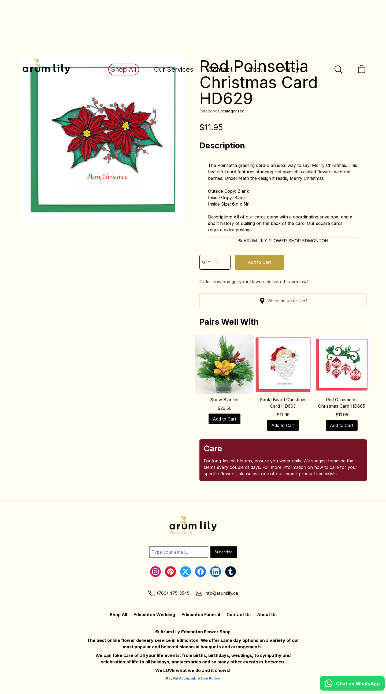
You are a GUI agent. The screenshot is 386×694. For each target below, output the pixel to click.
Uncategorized (231, 111)
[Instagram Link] (155, 571)
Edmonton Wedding (154, 614)
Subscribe (224, 552)
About (257, 69)
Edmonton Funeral (200, 614)
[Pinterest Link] (170, 571)
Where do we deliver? (283, 301)
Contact (220, 69)
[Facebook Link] (200, 571)
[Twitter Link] (185, 571)
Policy (290, 69)
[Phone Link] (169, 593)
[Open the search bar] (338, 69)
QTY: (215, 262)
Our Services (173, 69)
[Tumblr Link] (230, 571)
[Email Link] (217, 593)
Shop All (123, 69)
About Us (267, 614)
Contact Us (239, 614)
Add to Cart (259, 262)
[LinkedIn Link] (215, 571)
